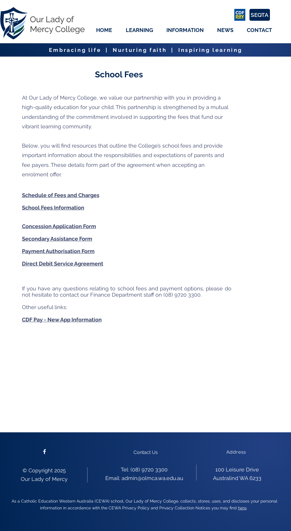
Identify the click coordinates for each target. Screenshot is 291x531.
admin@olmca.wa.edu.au (152, 478)
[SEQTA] (259, 15)
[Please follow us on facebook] (44, 451)
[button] (139, 30)
